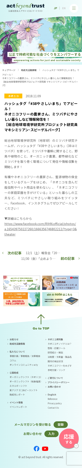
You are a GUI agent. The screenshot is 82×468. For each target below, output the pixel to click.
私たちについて (17, 351)
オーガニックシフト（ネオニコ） (26, 377)
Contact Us (53, 407)
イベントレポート (18, 406)
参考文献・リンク (56, 370)
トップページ (8, 70)
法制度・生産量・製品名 (60, 356)
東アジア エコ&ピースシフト (24, 390)
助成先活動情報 (29, 70)
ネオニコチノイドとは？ (60, 343)
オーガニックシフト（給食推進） (26, 381)
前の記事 (68, 258)
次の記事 (14, 252)
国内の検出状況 (55, 361)
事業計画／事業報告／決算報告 (25, 356)
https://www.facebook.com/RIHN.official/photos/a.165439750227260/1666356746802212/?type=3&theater (40, 229)
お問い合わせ (54, 386)
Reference (52, 399)
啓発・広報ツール (56, 348)
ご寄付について (55, 377)
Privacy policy (55, 403)
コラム (13, 360)
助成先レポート (17, 394)
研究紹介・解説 (55, 352)
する (69, 439)
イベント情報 (16, 402)
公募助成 (14, 372)
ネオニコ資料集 (55, 339)
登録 (61, 424)
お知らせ (14, 339)
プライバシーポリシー (59, 382)
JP (55, 8)
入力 (51, 433)
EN (64, 8)
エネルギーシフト (18, 385)
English (52, 394)
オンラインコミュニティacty (24, 364)
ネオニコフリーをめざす (60, 365)
